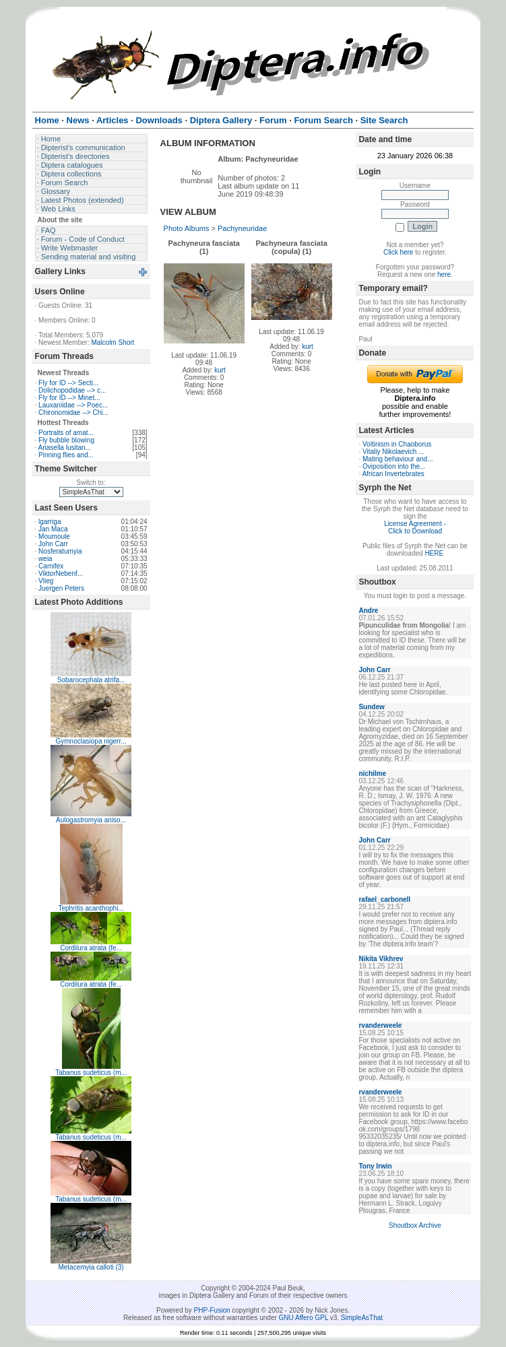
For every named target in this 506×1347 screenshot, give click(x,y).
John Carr (53, 544)
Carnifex (50, 566)
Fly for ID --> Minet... (69, 397)
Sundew (371, 707)
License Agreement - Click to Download (415, 527)
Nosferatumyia (60, 551)
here (444, 274)
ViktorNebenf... (60, 573)
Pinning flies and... (66, 455)
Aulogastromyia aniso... (91, 820)
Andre (368, 610)
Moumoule (54, 536)
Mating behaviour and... (397, 459)
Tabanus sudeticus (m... (91, 1072)
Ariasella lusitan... (64, 447)
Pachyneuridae (242, 228)
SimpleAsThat (362, 1317)
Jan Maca (52, 529)
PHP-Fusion (212, 1310)
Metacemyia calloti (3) (90, 1267)
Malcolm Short (112, 342)
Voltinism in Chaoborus (396, 444)
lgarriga (49, 521)
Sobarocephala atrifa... (91, 680)
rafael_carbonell (384, 899)
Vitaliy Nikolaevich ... (393, 451)
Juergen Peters (61, 588)
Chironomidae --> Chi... (73, 412)
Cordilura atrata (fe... (91, 948)
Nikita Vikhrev (380, 958)
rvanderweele (380, 1025)
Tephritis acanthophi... (90, 908)
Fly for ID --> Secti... (68, 383)
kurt (220, 370)
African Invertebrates (393, 474)
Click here (398, 252)
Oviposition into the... (393, 466)
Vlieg (45, 581)
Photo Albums (187, 228)
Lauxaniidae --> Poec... (73, 405)
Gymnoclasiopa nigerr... (91, 741)
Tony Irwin (374, 1166)
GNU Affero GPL (303, 1317)
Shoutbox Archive (415, 1225)
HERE (433, 553)
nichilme (372, 773)
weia (45, 558)
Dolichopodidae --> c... (72, 390)
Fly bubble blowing (66, 440)
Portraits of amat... (66, 432)
